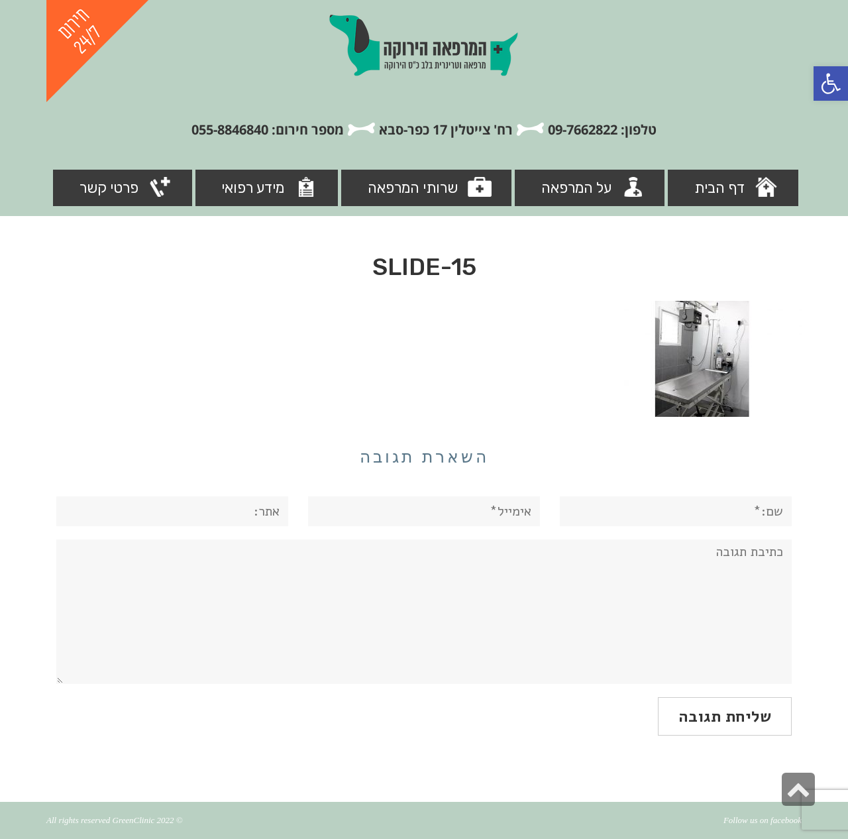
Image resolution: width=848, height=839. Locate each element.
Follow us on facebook (762, 820)
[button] (831, 83)
